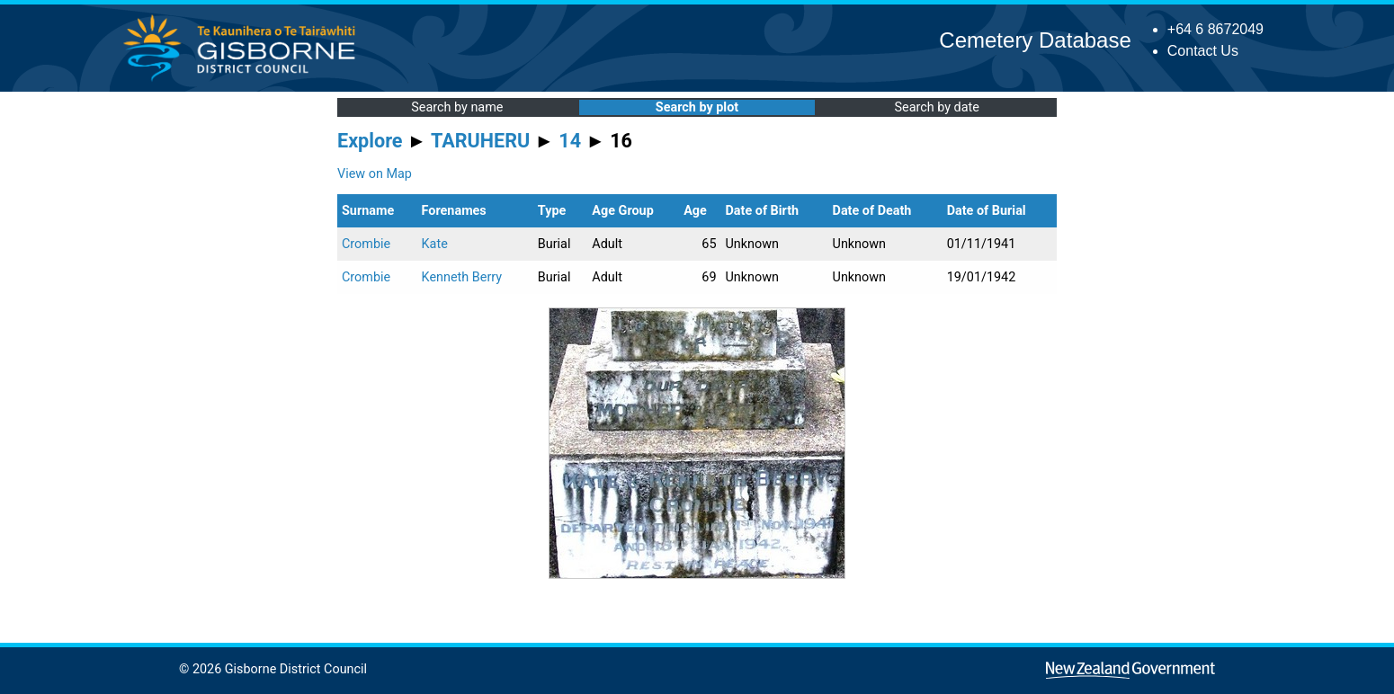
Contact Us (1202, 50)
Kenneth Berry (462, 277)
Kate (435, 244)
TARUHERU (480, 140)
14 (569, 140)
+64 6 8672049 (1215, 29)
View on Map (374, 174)
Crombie (366, 244)
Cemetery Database (1034, 40)
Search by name (457, 107)
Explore (370, 140)
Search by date (936, 107)
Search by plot (697, 107)
